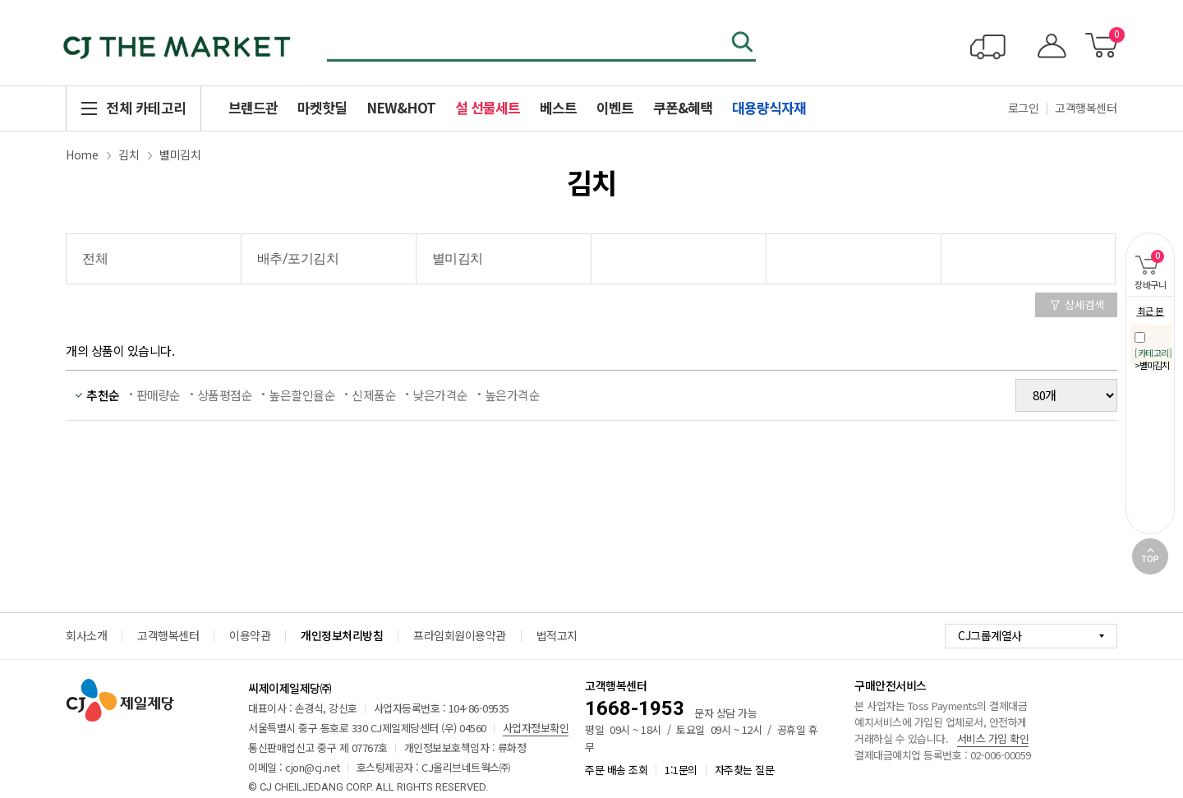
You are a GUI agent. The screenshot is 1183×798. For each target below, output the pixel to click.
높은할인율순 (302, 395)
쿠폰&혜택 (682, 107)
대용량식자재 (769, 107)
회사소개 (86, 635)
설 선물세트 (487, 107)
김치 (128, 154)
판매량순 (158, 395)
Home (82, 154)
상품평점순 (225, 395)
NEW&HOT (400, 107)
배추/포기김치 (298, 258)
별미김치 (179, 154)
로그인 (1023, 107)
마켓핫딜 (322, 107)
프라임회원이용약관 (459, 635)
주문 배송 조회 (616, 769)
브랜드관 (253, 107)
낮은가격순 (440, 395)
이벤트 (614, 107)
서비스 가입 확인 (993, 738)
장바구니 (1145, 262)
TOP (1150, 556)
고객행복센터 (1085, 107)
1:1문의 (681, 769)
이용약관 (249, 635)
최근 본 (1150, 310)
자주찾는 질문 (745, 769)
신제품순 (374, 395)
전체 (95, 258)
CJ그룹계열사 (990, 635)
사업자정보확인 (536, 728)
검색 (743, 43)
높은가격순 (513, 395)
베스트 (558, 107)
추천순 (103, 395)
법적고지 (557, 635)
